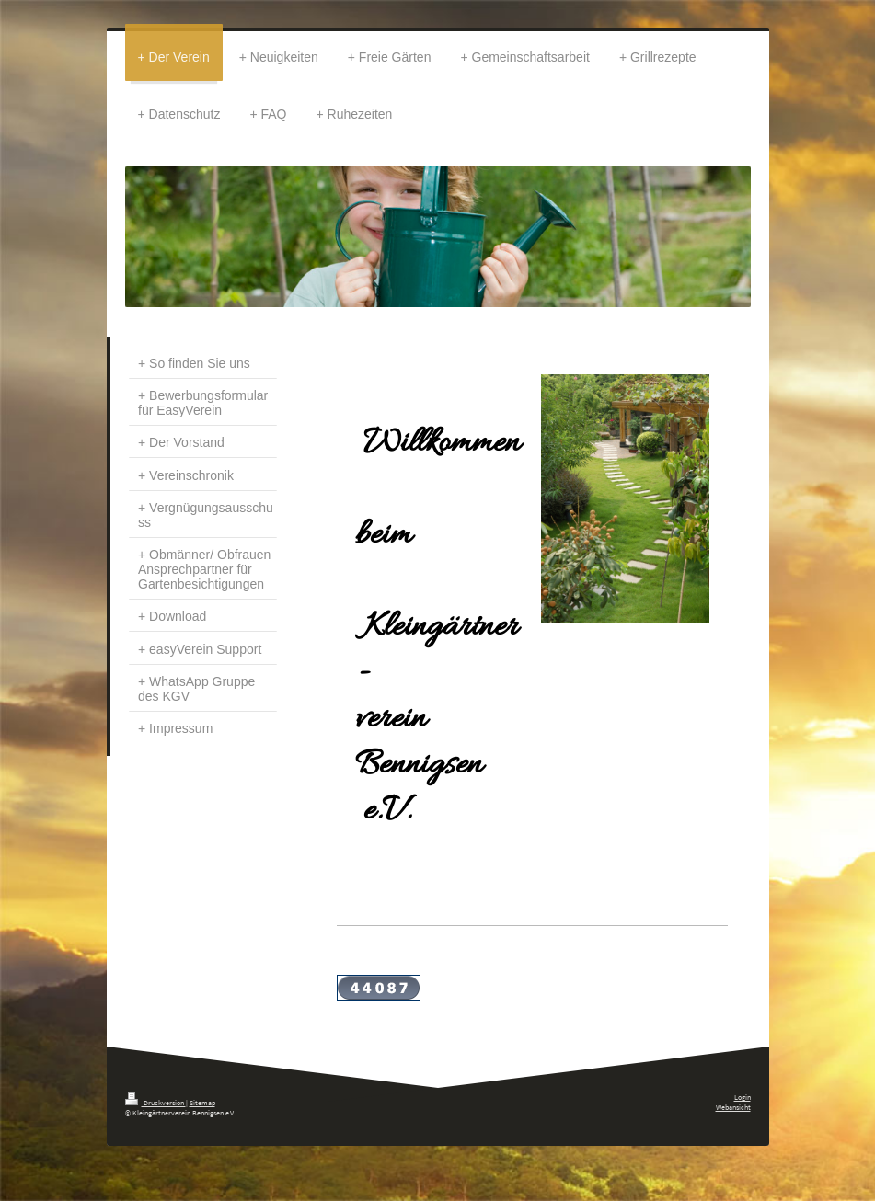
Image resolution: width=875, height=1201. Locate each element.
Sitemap (202, 1102)
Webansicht (733, 1107)
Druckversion (155, 1102)
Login (742, 1097)
